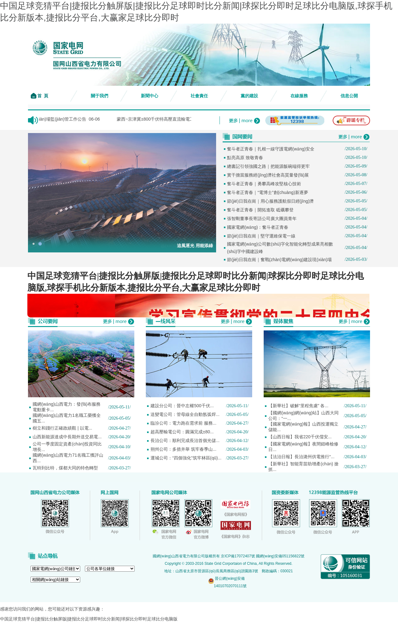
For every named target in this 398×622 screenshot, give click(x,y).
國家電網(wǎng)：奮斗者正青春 (257, 227)
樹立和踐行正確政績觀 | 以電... (62, 428)
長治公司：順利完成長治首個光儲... (185, 440)
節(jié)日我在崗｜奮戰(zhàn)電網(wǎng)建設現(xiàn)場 (279, 259)
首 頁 (42, 96)
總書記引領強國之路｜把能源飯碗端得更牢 (268, 166)
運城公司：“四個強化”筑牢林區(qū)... (185, 457)
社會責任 (199, 96)
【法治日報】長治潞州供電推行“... (301, 456)
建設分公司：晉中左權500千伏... (182, 405)
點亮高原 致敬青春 (245, 157)
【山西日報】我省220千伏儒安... (299, 436)
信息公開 (349, 96)
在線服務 (299, 96)
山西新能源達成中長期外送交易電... (67, 436)
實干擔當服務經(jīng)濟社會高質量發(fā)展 (268, 175)
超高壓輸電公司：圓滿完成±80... (182, 431)
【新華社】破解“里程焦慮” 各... (298, 405)
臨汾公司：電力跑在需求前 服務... (183, 423)
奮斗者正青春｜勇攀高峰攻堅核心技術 (264, 183)
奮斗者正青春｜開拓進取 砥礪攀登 (260, 209)
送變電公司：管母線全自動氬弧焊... (185, 414)
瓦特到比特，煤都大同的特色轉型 (65, 467)
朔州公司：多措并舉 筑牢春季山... (183, 449)
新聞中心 (149, 96)
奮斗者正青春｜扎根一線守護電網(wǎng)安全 (270, 148)
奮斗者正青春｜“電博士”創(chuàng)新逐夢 (267, 192)
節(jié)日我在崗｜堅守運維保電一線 (261, 235)
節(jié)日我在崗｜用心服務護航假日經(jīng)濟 (270, 201)
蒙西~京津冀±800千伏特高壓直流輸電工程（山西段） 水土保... (187, 119)
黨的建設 (249, 96)
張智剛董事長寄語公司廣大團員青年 (262, 218)
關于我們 (99, 96)
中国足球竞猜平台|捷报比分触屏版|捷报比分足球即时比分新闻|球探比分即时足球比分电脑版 (89, 618)
